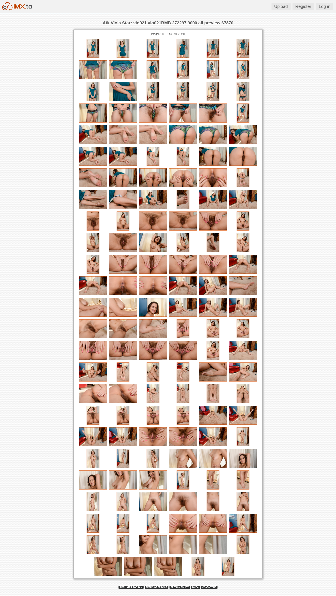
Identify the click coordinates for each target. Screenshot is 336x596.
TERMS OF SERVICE (156, 587)
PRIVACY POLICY (180, 587)
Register (303, 6)
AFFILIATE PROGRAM (131, 587)
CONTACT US (209, 587)
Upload (281, 6)
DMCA (195, 587)
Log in (325, 6)
